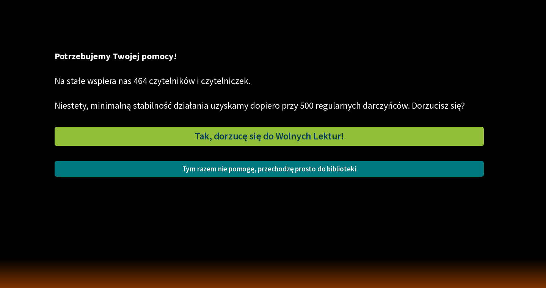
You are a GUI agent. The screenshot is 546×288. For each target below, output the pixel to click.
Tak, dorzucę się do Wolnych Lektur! (269, 136)
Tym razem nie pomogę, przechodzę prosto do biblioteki (269, 168)
